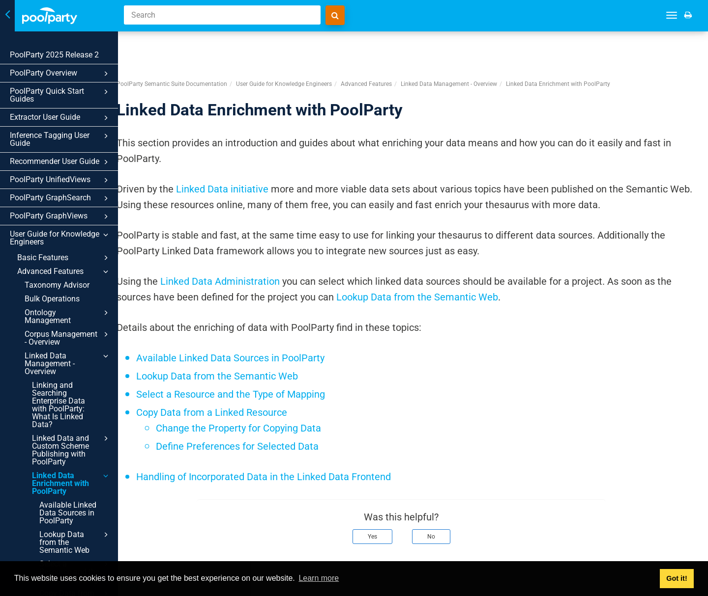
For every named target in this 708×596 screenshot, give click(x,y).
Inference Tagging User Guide (60, 139)
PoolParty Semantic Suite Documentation (195, 48)
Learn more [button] (318, 578)
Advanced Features (64, 271)
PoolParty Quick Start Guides (60, 95)
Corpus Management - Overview (68, 338)
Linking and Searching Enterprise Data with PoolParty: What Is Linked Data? (58, 404)
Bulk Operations (52, 298)
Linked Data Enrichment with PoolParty (71, 483)
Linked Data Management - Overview (68, 363)
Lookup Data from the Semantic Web (75, 542)
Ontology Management (68, 316)
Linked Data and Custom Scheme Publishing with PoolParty (71, 449)
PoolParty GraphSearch (60, 198)
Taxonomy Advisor (57, 285)
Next (687, 551)
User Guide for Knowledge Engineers (60, 237)
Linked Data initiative (246, 154)
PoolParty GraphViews (60, 216)
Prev (153, 551)
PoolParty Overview (60, 73)
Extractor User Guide (60, 117)
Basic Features (64, 257)
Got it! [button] (676, 578)
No (443, 501)
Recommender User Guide (60, 162)
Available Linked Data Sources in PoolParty (67, 512)
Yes (384, 501)
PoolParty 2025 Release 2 (54, 54)
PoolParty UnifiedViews (60, 180)
